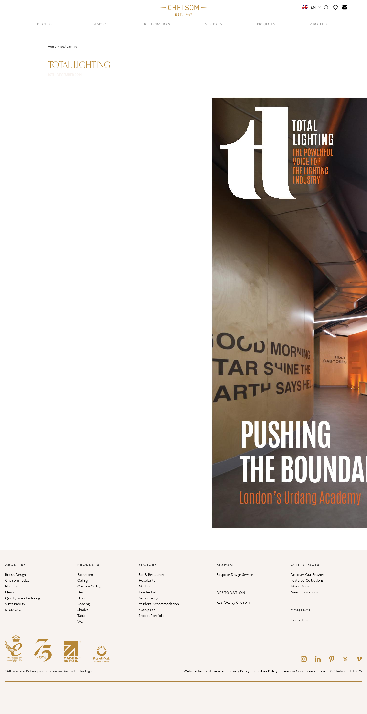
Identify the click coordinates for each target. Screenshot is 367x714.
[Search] (326, 7)
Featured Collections (307, 580)
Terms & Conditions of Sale (303, 671)
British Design (15, 574)
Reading (83, 603)
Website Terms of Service (204, 671)
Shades (82, 609)
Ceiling (82, 580)
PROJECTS (266, 24)
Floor (81, 598)
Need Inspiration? (304, 592)
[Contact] (344, 7)
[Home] (183, 10)
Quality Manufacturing (22, 598)
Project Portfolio (152, 615)
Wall (80, 621)
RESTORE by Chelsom (233, 602)
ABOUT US (320, 24)
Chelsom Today (17, 580)
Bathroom (85, 574)
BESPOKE (101, 24)
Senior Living (148, 598)
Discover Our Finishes (307, 574)
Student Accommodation (159, 603)
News (9, 592)
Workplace (147, 609)
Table (81, 615)
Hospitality (147, 580)
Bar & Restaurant (152, 574)
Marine (144, 586)
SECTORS (213, 24)
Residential (147, 592)
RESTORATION (157, 24)
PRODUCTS (47, 24)
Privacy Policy (238, 671)
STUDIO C (13, 609)
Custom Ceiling (89, 586)
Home (52, 47)
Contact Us (300, 620)
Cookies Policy (265, 671)
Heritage (11, 586)
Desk (81, 592)
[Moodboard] (335, 7)
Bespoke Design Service (235, 574)
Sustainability (15, 603)
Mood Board (301, 586)
